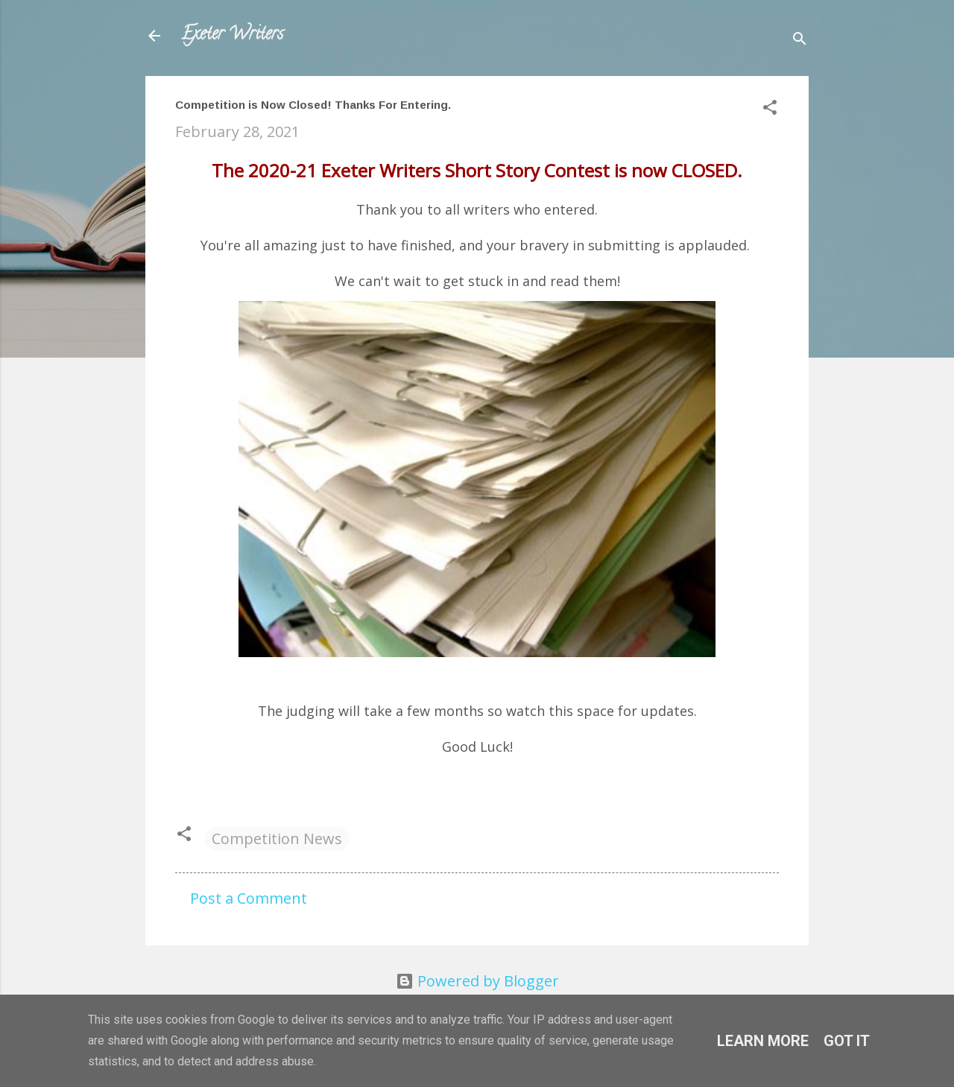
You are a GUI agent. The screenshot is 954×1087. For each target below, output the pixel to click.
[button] (770, 109)
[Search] (800, 40)
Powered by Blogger (477, 981)
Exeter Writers (232, 35)
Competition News (277, 838)
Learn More (763, 1041)
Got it (847, 1041)
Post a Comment (248, 898)
